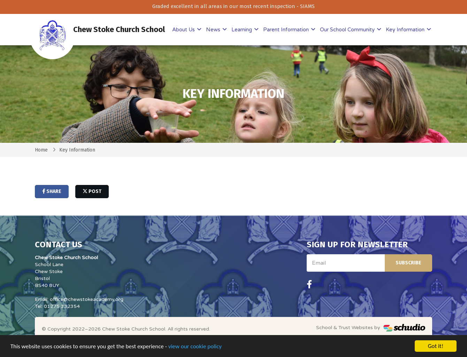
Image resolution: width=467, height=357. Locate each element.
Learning (242, 29)
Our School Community (348, 29)
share (51, 191)
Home (41, 150)
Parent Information (286, 29)
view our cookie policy (195, 347)
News (214, 29)
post (92, 191)
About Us (184, 29)
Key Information (406, 29)
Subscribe (408, 263)
